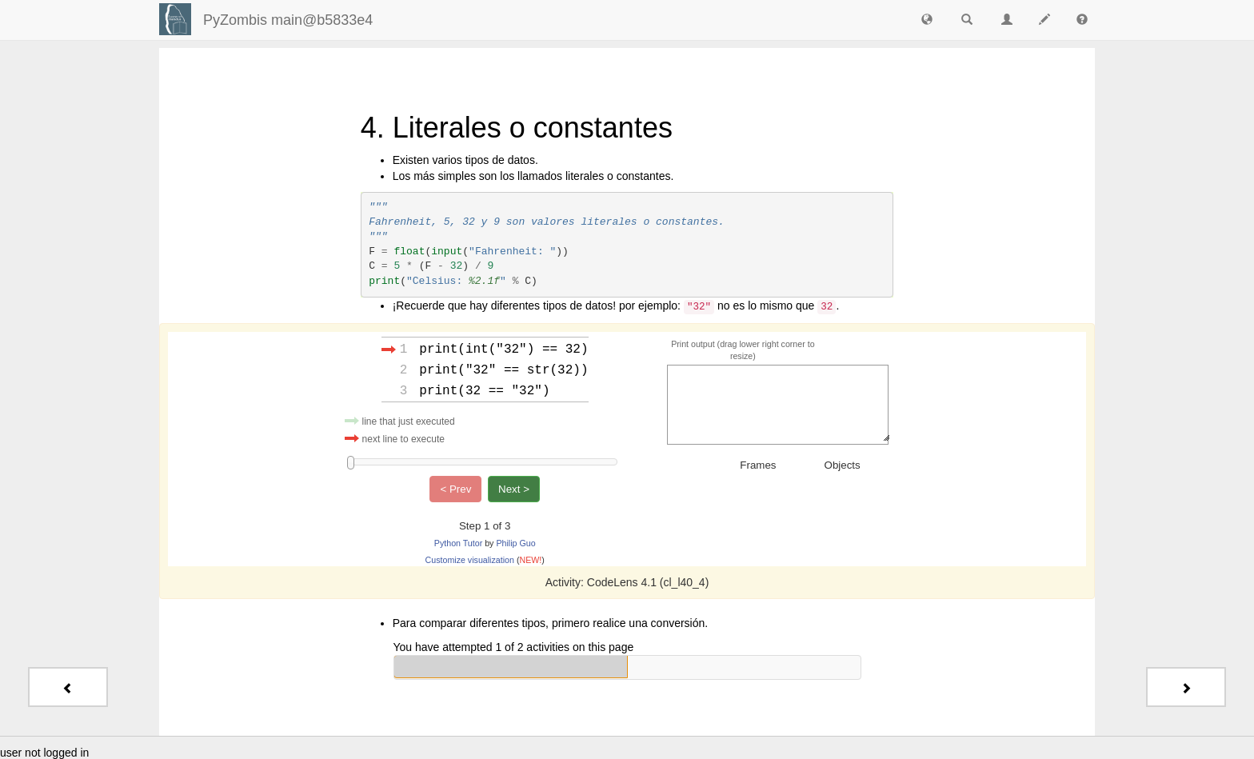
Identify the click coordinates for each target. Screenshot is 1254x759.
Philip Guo (515, 541)
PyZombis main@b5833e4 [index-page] (288, 20)
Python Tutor (458, 541)
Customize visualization (469, 558)
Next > (513, 487)
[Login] (175, 19)
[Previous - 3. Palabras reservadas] (68, 687)
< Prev (455, 487)
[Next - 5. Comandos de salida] (1186, 687)
